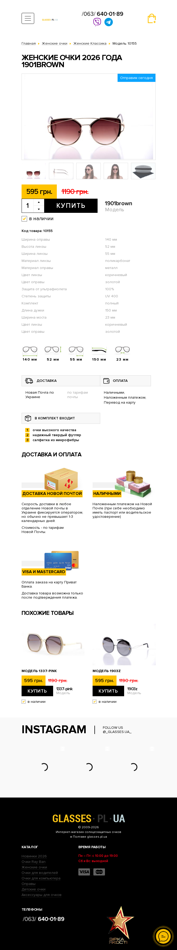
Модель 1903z (107, 671)
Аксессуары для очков (42, 895)
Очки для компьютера (41, 878)
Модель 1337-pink (39, 671)
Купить (70, 206)
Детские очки (33, 889)
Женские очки (34, 867)
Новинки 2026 (34, 856)
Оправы (29, 884)
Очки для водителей (40, 872)
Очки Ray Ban (33, 861)
